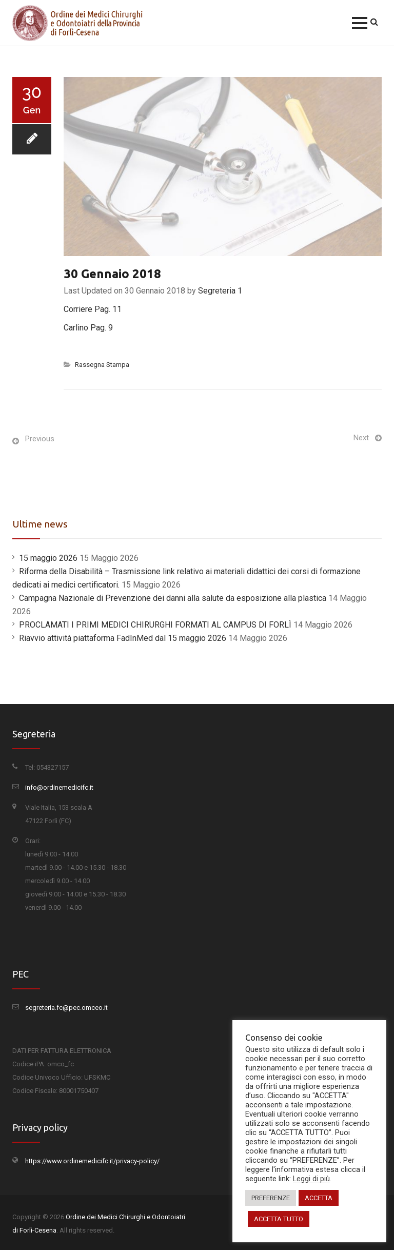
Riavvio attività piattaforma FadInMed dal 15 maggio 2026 (122, 638)
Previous (39, 438)
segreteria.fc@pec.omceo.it (66, 1007)
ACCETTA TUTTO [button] (278, 1219)
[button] (359, 23)
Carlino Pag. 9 (88, 328)
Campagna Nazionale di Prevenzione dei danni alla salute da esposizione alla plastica (172, 598)
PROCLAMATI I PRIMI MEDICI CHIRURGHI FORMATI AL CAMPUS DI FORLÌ (155, 625)
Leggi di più (311, 1178)
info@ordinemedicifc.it (59, 787)
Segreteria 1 (220, 291)
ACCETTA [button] (318, 1198)
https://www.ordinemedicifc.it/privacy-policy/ (92, 1161)
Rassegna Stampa (102, 364)
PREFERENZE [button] (270, 1198)
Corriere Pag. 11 (93, 309)
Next (361, 437)
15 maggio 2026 (48, 558)
